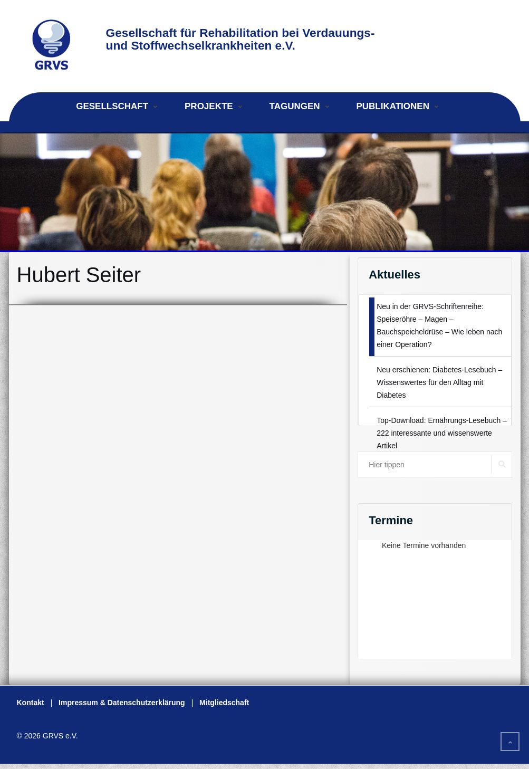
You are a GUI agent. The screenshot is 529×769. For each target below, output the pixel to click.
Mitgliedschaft (224, 702)
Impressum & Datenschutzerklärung (122, 702)
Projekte (209, 106)
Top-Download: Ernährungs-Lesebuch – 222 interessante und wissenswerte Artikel (442, 433)
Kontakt (30, 702)
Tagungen (295, 106)
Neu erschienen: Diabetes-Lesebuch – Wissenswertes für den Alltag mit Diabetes (439, 382)
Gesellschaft (112, 106)
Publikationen (392, 106)
